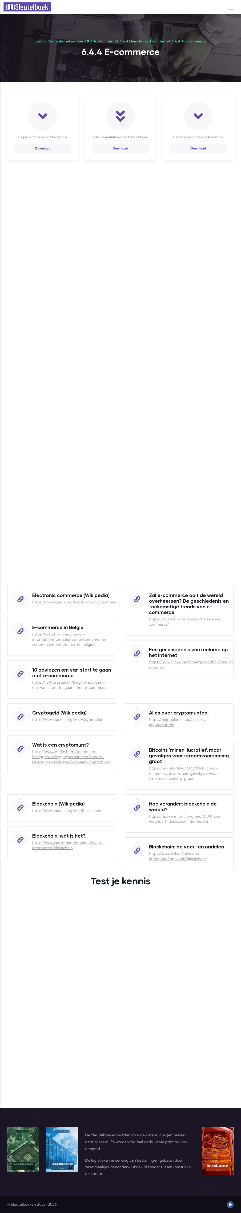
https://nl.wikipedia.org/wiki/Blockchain (66, 810)
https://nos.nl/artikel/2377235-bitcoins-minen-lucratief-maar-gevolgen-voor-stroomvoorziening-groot (184, 773)
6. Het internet (106, 41)
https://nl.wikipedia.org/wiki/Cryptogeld (67, 719)
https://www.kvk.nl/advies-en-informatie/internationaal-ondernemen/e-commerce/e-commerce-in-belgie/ (69, 639)
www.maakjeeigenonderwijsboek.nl (116, 1166)
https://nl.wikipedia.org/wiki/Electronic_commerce (76, 602)
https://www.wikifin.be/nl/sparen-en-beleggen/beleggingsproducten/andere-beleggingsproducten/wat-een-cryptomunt (71, 756)
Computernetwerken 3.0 (68, 41)
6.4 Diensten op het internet (146, 41)
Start (38, 41)
